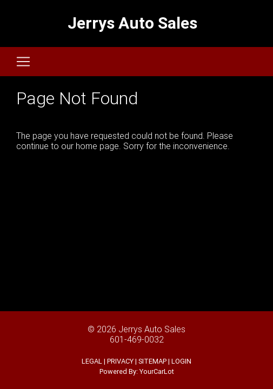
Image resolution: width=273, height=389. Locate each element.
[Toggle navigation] (23, 61)
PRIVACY (120, 361)
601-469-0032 (137, 339)
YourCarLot (156, 371)
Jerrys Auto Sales (151, 329)
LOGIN (181, 361)
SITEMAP (152, 361)
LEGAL (92, 361)
